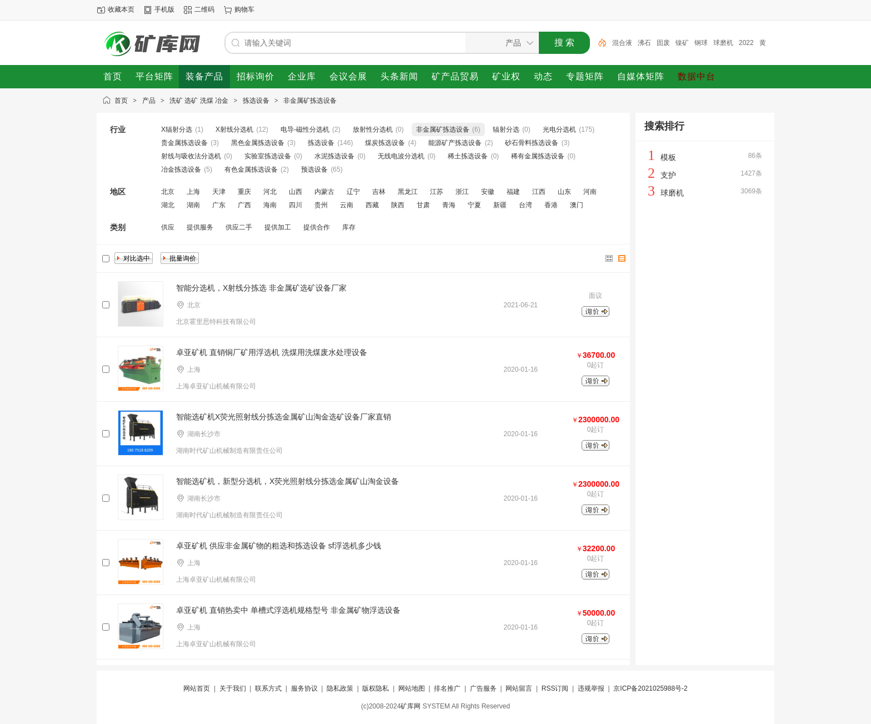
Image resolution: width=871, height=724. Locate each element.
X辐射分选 (176, 129)
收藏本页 (121, 9)
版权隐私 (375, 688)
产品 (149, 100)
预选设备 (314, 169)
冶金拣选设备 (181, 169)
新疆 (500, 205)
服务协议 (304, 688)
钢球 (701, 43)
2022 (746, 43)
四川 (295, 205)
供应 (167, 227)
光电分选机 (559, 129)
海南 (270, 205)
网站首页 (196, 688)
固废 (663, 43)
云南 (346, 205)
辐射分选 (506, 129)
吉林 (379, 192)
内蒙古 (324, 192)
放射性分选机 (373, 129)
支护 (668, 175)
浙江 (462, 192)
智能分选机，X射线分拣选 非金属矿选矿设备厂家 (261, 287)
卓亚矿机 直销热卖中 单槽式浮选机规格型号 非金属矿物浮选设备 (288, 610)
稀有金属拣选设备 (537, 156)
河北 (270, 192)
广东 (219, 205)
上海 (193, 192)
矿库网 (411, 706)
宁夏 (474, 205)
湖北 (167, 205)
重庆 (244, 192)
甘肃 (423, 205)
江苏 (436, 192)
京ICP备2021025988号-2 (650, 688)
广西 (244, 205)
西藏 (372, 205)
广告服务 (483, 688)
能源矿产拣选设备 (455, 143)
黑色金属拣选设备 (257, 143)
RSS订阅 (555, 688)
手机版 (164, 9)
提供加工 (277, 227)
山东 (564, 192)
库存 (349, 227)
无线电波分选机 (401, 156)
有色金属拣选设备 (251, 169)
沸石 (644, 43)
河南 (590, 192)
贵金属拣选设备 (184, 143)
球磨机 (723, 43)
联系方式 (268, 688)
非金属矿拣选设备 (310, 100)
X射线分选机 (234, 129)
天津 (219, 192)
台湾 (525, 205)
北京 (167, 192)
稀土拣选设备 (468, 156)
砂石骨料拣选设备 (531, 143)
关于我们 (232, 688)
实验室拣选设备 (267, 156)
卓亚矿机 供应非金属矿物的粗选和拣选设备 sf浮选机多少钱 (278, 545)
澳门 (576, 205)
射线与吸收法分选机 (191, 156)
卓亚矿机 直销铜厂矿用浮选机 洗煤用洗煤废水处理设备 (271, 352)
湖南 (193, 205)
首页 (121, 100)
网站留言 (518, 688)
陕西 (397, 205)
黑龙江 (408, 192)
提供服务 (200, 227)
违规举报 (591, 688)
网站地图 (411, 688)
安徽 (487, 192)
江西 (538, 192)
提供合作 (316, 227)
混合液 (622, 43)
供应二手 (239, 227)
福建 (513, 192)
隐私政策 (340, 688)
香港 (551, 205)
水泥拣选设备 (334, 156)
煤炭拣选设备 (385, 143)
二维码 (204, 9)
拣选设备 (256, 100)
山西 (295, 192)
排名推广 (447, 688)
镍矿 (682, 43)
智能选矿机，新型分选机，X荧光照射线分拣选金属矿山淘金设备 (287, 481)
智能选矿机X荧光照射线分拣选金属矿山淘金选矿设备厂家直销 (283, 416)
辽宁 (353, 192)
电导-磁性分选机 (305, 129)
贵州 (321, 205)
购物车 (244, 9)
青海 (448, 205)
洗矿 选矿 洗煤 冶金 (198, 100)
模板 (668, 157)
